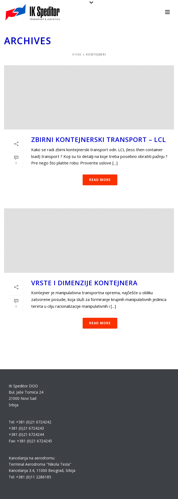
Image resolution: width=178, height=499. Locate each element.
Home (77, 54)
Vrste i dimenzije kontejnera (84, 282)
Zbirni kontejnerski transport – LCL (98, 139)
